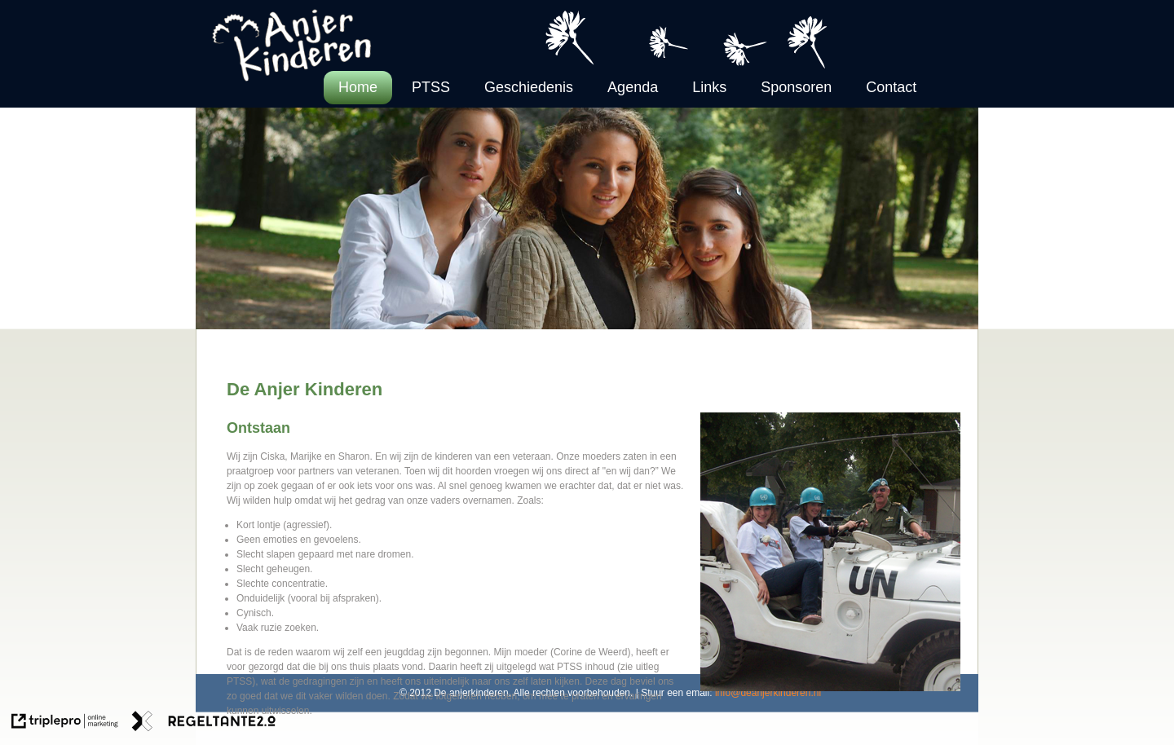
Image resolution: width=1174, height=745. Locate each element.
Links (709, 87)
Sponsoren (796, 87)
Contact (891, 87)
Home (357, 87)
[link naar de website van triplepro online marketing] (65, 723)
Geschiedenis (528, 87)
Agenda (632, 87)
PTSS (431, 87)
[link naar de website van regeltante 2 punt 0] (203, 723)
